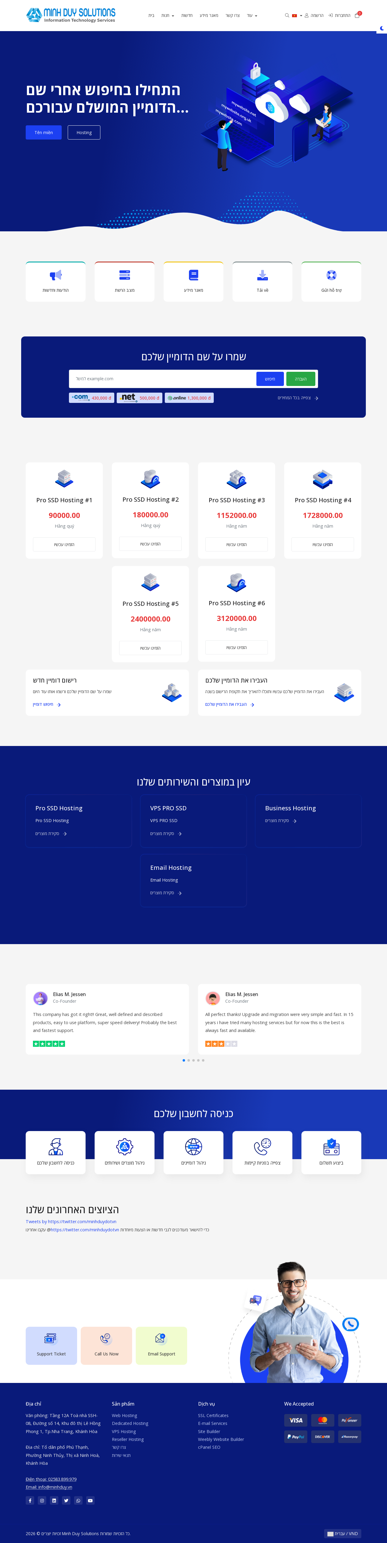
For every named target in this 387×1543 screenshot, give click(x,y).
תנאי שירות (121, 1455)
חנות (171, 15)
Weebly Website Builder (221, 1439)
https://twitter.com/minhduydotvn (85, 1230)
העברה (301, 379)
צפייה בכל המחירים (298, 397)
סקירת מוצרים (51, 833)
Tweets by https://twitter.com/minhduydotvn (71, 1221)
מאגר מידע (214, 15)
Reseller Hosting (128, 1439)
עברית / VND (342, 1533)
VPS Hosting (124, 1431)
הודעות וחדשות (55, 281)
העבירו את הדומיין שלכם (229, 704)
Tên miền (43, 132)
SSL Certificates (213, 1415)
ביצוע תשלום (331, 1152)
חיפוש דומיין (46, 704)
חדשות (192, 15)
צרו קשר (238, 15)
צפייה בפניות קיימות (263, 1152)
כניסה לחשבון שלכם (55, 1152)
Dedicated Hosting (130, 1423)
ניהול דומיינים (193, 1152)
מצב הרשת (124, 281)
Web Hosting (124, 1415)
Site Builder (209, 1431)
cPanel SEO (209, 1447)
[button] (184, 1060)
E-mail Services (212, 1423)
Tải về (262, 281)
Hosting (84, 132)
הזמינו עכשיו (64, 544)
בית (156, 15)
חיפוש (270, 379)
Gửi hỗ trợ (331, 281)
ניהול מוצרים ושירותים (125, 1152)
